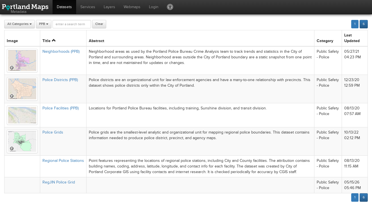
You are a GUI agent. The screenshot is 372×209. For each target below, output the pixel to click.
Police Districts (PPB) (60, 79)
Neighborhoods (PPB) (61, 51)
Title (49, 40)
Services (87, 6)
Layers (109, 6)
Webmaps (132, 6)
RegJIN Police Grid (58, 182)
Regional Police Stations (63, 160)
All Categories (19, 24)
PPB (43, 24)
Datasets (64, 6)
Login (153, 6)
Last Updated (352, 38)
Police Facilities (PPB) (60, 108)
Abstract (96, 40)
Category (325, 40)
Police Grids (52, 132)
